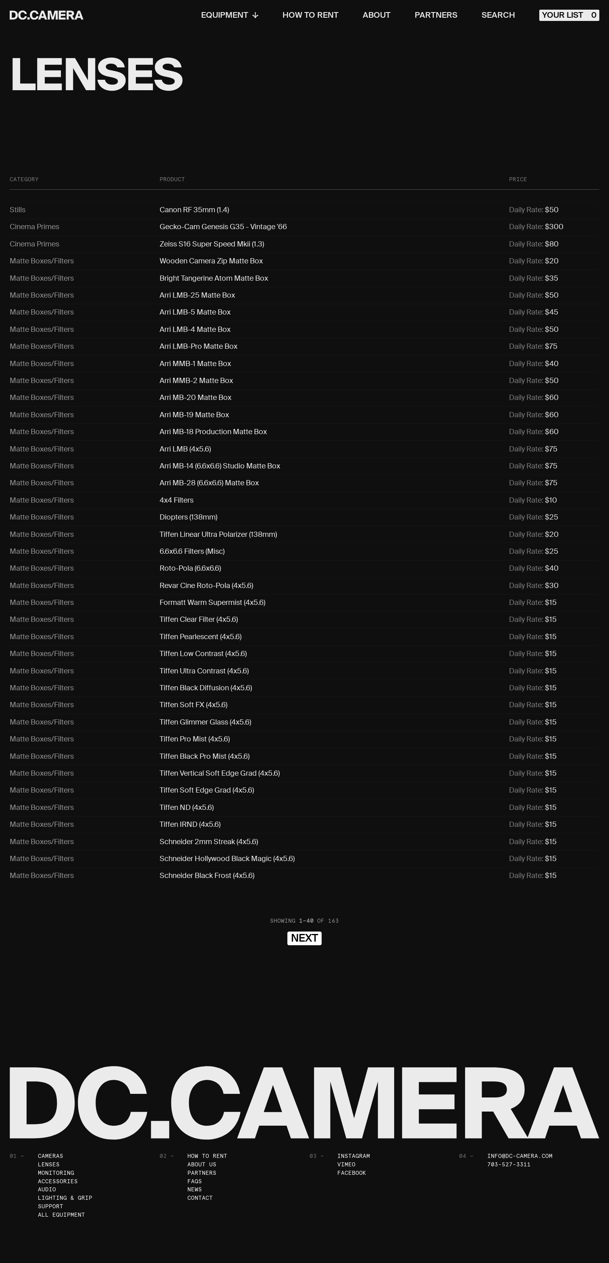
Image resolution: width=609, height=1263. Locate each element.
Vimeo (346, 1132)
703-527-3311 (509, 1132)
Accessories (58, 1149)
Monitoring (56, 1140)
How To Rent (311, 15)
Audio (47, 1157)
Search (498, 15)
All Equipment (61, 1182)
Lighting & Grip (65, 1166)
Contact (200, 1166)
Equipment (229, 15)
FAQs (194, 1149)
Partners (436, 15)
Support (50, 1174)
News (194, 1157)
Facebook (351, 1140)
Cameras (50, 1123)
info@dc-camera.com (520, 1123)
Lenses (49, 1132)
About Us (201, 1132)
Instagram (353, 1123)
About (377, 15)
